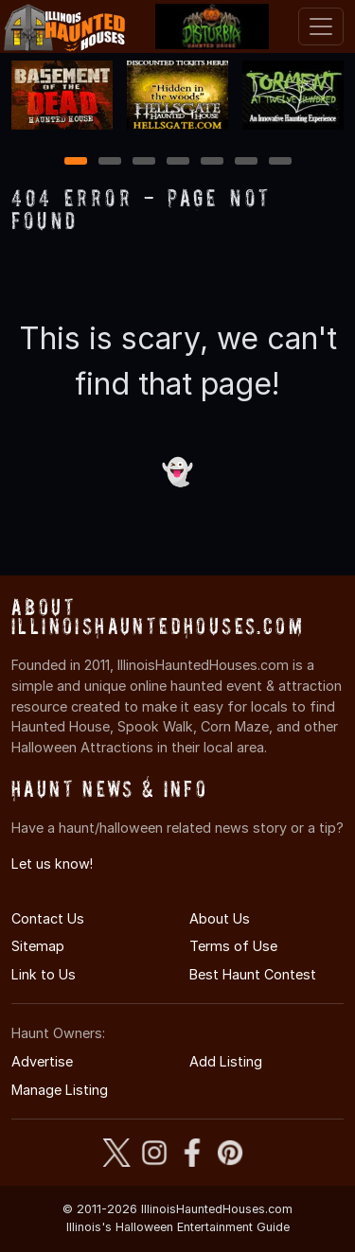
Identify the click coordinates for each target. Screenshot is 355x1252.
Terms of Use (233, 946)
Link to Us (43, 974)
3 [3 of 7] (144, 162)
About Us (219, 918)
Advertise (42, 1061)
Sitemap (37, 946)
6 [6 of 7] (245, 162)
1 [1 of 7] (75, 162)
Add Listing (225, 1061)
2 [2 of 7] (110, 162)
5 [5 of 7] (211, 162)
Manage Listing (59, 1090)
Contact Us (47, 918)
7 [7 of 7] (279, 162)
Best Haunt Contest (252, 974)
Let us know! (52, 863)
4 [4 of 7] (178, 162)
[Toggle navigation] (321, 26)
